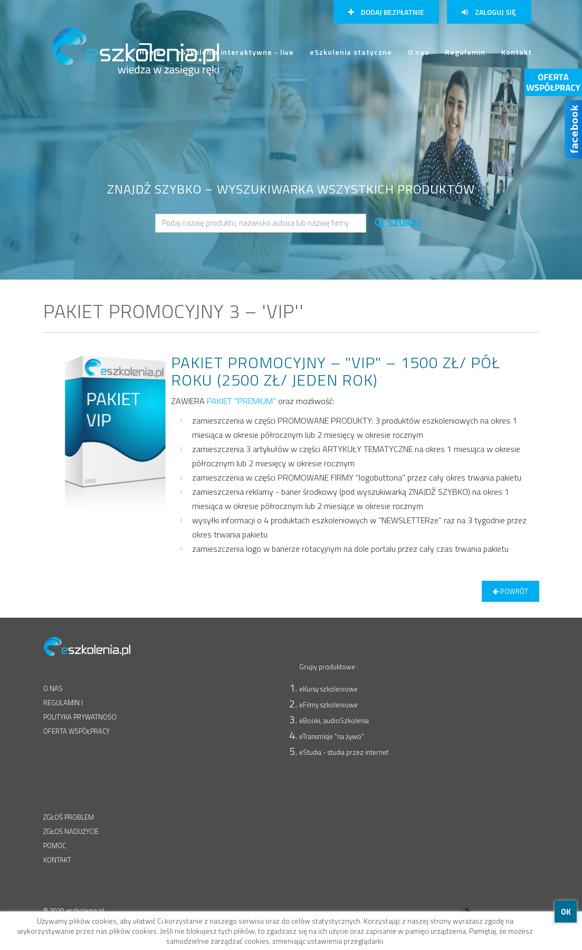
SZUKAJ (398, 222)
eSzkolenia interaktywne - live (235, 51)
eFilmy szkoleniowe (328, 704)
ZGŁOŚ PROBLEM (68, 817)
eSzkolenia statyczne (351, 51)
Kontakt (516, 51)
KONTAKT (57, 860)
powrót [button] (510, 591)
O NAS (53, 688)
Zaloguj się (489, 11)
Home (150, 56)
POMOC (54, 845)
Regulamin (465, 51)
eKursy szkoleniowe (328, 689)
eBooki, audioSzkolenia (334, 720)
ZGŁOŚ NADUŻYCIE (71, 831)
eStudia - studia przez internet (343, 752)
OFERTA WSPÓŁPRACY (76, 731)
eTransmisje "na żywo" (331, 736)
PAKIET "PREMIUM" (241, 401)
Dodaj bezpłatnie (386, 11)
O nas (418, 51)
